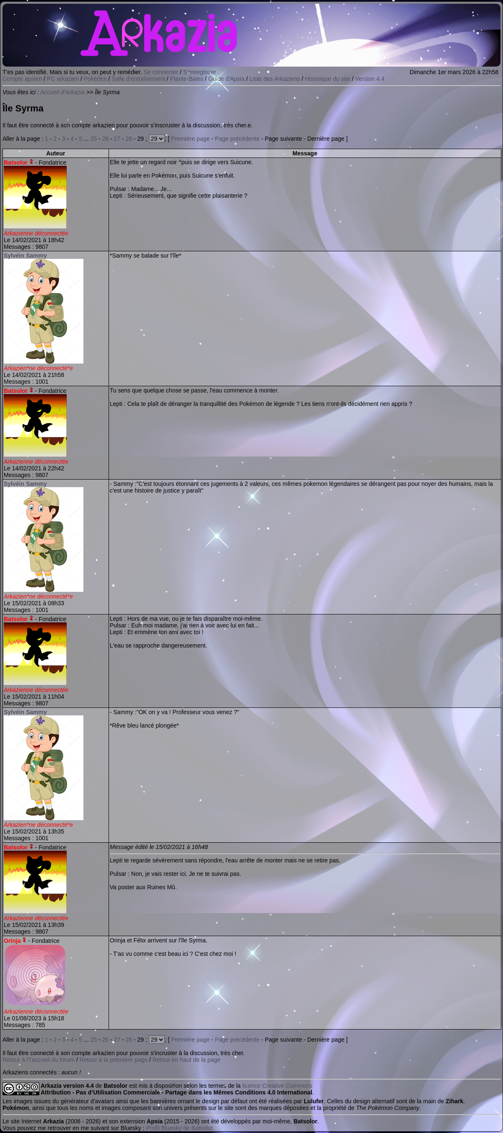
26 (105, 138)
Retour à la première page (114, 1059)
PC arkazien (63, 78)
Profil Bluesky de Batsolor (179, 1128)
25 (93, 138)
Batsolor (16, 162)
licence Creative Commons (277, 1085)
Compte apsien (22, 78)
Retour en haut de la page (186, 1059)
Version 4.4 (369, 78)
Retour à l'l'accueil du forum (39, 1059)
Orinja (12, 940)
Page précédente (237, 138)
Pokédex (95, 78)
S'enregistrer (199, 72)
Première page (190, 138)
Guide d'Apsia (226, 78)
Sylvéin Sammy (25, 255)
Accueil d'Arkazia (62, 92)
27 (117, 138)
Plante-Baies (186, 78)
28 (129, 138)
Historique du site (327, 78)
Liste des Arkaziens (274, 78)
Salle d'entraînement (138, 78)
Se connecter (161, 72)
